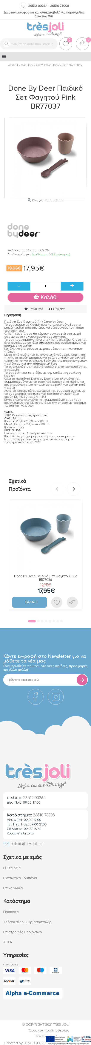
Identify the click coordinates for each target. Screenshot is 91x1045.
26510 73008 (59, 6)
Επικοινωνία (13, 888)
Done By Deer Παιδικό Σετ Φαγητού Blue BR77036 (45, 578)
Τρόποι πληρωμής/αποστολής (27, 922)
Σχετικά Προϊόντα (20, 485)
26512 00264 (37, 6)
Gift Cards (10, 965)
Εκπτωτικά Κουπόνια (20, 878)
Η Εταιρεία (12, 868)
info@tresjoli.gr (23, 843)
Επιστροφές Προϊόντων (22, 932)
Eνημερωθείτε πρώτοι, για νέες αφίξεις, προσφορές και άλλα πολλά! (45, 668)
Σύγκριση (59, 309)
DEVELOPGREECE (37, 1043)
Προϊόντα (11, 912)
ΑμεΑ (7, 942)
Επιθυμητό (36, 309)
